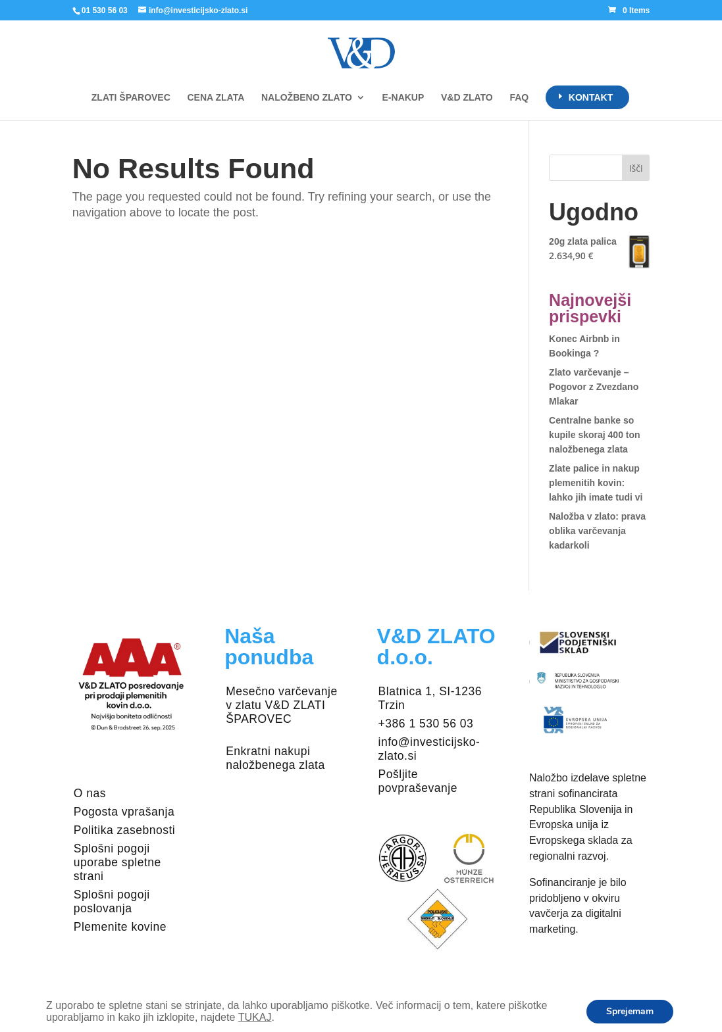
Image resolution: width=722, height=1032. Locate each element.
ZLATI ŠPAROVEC (130, 98)
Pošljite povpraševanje (417, 781)
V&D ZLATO (467, 98)
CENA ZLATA (215, 98)
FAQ (519, 98)
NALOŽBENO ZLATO (306, 98)
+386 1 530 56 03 (426, 723)
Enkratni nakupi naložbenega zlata (275, 758)
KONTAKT (591, 97)
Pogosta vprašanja (124, 811)
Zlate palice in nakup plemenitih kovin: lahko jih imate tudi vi (595, 483)
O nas (90, 793)
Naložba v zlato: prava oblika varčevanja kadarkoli (597, 531)
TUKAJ (255, 1017)
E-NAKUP (403, 98)
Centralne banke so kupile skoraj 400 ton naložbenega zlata (594, 435)
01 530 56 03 (105, 10)
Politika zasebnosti (124, 830)
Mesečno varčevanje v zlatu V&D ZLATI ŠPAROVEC (282, 705)
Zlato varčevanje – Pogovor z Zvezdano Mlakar (593, 386)
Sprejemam (630, 1011)
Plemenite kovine (120, 926)
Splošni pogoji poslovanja (112, 901)
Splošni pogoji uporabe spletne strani (117, 862)
